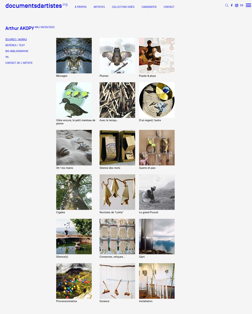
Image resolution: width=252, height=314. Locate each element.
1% (7, 57)
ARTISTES (99, 7)
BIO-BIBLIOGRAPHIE (16, 51)
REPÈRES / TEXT (15, 45)
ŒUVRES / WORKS (16, 39)
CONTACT (169, 7)
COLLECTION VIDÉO (123, 7)
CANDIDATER (149, 7)
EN (241, 5)
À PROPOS (80, 7)
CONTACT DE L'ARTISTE (19, 63)
